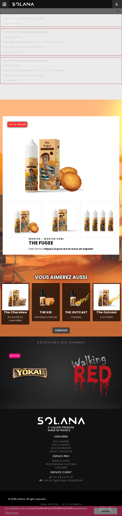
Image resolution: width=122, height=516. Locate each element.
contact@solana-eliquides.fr (61, 480)
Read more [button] (11, 513)
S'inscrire (61, 467)
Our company (61, 444)
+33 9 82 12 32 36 (61, 477)
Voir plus (61, 330)
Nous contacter (61, 451)
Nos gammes (61, 441)
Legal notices (49, 504)
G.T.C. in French (72, 504)
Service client (61, 461)
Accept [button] (106, 511)
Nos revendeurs (61, 448)
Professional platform (61, 464)
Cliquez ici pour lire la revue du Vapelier (68, 249)
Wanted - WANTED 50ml (46, 238)
